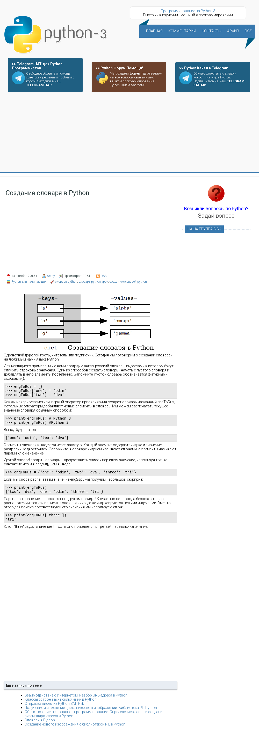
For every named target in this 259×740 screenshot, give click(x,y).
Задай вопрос (216, 216)
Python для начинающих (28, 281)
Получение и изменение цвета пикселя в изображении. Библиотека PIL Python (91, 716)
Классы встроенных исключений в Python (61, 708)
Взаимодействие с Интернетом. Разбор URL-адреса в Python (76, 704)
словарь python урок (93, 281)
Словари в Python (40, 729)
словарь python (66, 281)
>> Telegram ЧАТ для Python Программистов (37, 66)
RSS (103, 276)
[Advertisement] (129, 132)
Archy (51, 276)
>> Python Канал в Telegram (203, 68)
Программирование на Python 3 (188, 11)
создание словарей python (128, 281)
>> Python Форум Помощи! (119, 68)
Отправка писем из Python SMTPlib (54, 712)
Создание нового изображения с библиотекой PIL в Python (75, 733)
